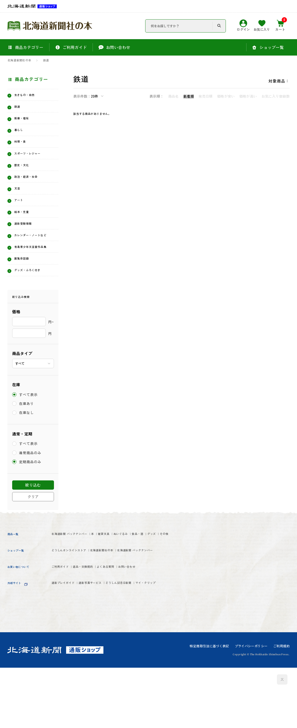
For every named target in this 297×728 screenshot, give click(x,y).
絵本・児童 (26, 239)
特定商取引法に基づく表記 (209, 706)
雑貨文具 (140, 591)
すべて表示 (29, 451)
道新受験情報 (29, 252)
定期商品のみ (30, 518)
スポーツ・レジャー (34, 167)
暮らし (21, 137)
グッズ (85, 601)
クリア (33, 553)
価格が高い (248, 96)
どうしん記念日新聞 (165, 664)
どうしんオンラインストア (81, 618)
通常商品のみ (30, 509)
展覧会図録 (26, 304)
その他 (106, 601)
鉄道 (46, 60)
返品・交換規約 (105, 646)
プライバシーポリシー (251, 706)
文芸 (19, 211)
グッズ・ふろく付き (34, 321)
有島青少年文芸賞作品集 (34, 288)
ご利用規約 (281, 706)
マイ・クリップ (69, 674)
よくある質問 (143, 646)
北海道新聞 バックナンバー (82, 591)
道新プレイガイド (71, 664)
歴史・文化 (26, 183)
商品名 (173, 96)
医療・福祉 (26, 123)
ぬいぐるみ (169, 591)
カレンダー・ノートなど (34, 269)
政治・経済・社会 (34, 197)
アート (21, 225)
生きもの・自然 (31, 96)
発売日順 (205, 96)
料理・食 (24, 151)
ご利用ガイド (66, 646)
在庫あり (27, 460)
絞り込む (33, 541)
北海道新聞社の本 (19, 60)
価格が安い (226, 96)
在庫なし (27, 469)
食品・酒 (61, 601)
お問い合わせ (179, 646)
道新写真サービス (116, 664)
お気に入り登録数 (276, 96)
